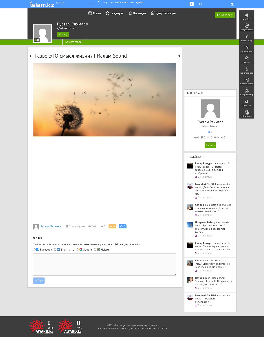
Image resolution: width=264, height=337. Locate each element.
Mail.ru (104, 249)
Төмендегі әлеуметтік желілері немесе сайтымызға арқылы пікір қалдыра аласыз (86, 244)
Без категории (74, 42)
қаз (58, 2)
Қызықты (139, 13)
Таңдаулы (117, 13)
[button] (122, 226)
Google (87, 249)
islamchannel (210, 126)
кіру (100, 244)
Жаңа (97, 13)
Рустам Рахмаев (47, 226)
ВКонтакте (67, 249)
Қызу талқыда (166, 13)
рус (63, 2)
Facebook (46, 249)
